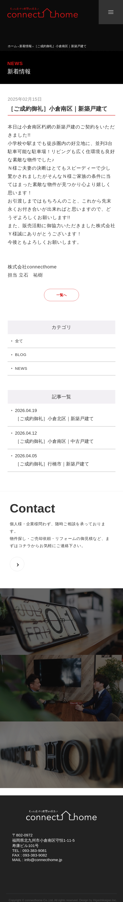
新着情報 (25, 46)
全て (19, 341)
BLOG (21, 354)
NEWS (21, 368)
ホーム (12, 46)
